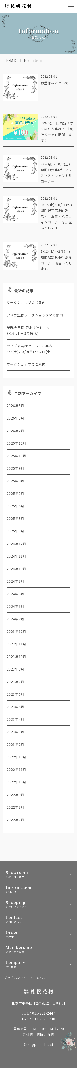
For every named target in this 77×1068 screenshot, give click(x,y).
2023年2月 (15, 744)
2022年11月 (16, 769)
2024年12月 (16, 543)
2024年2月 (15, 618)
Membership (39, 949)
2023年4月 (15, 719)
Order (39, 934)
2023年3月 (15, 731)
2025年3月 (15, 518)
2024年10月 (16, 568)
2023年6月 (15, 694)
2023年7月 (15, 681)
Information (39, 889)
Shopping (39, 904)
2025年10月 (16, 455)
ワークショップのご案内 (26, 302)
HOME (10, 60)
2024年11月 (16, 556)
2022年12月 (16, 756)
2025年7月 (15, 493)
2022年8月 (15, 807)
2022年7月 (15, 819)
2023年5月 (15, 706)
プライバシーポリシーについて (27, 977)
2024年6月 (15, 593)
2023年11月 (16, 643)
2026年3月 (15, 418)
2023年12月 (16, 631)
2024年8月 (15, 581)
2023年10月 (16, 656)
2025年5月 (15, 505)
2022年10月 (16, 782)
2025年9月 (15, 468)
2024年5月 (15, 606)
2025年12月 (16, 443)
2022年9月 (15, 794)
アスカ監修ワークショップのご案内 (35, 315)
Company (39, 964)
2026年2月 (15, 430)
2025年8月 (15, 480)
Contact (39, 919)
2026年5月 (15, 405)
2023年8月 (15, 669)
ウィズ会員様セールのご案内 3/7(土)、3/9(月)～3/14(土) (38, 348)
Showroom (39, 874)
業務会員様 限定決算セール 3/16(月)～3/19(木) (34, 330)
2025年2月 (15, 531)
